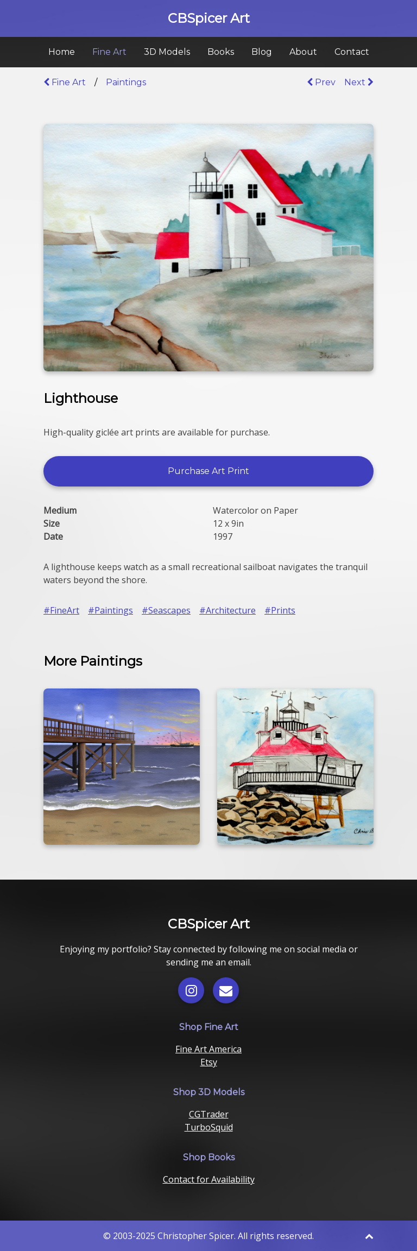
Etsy (208, 1062)
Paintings (126, 82)
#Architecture (227, 610)
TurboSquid (209, 1127)
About (303, 52)
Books (220, 52)
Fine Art (109, 52)
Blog (261, 52)
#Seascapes (166, 610)
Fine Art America (208, 1049)
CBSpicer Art (209, 18)
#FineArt (61, 610)
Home (61, 52)
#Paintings (110, 610)
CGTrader (209, 1114)
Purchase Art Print (208, 471)
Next (359, 82)
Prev (321, 82)
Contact (351, 52)
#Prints (279, 610)
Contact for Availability (209, 1179)
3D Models (167, 52)
